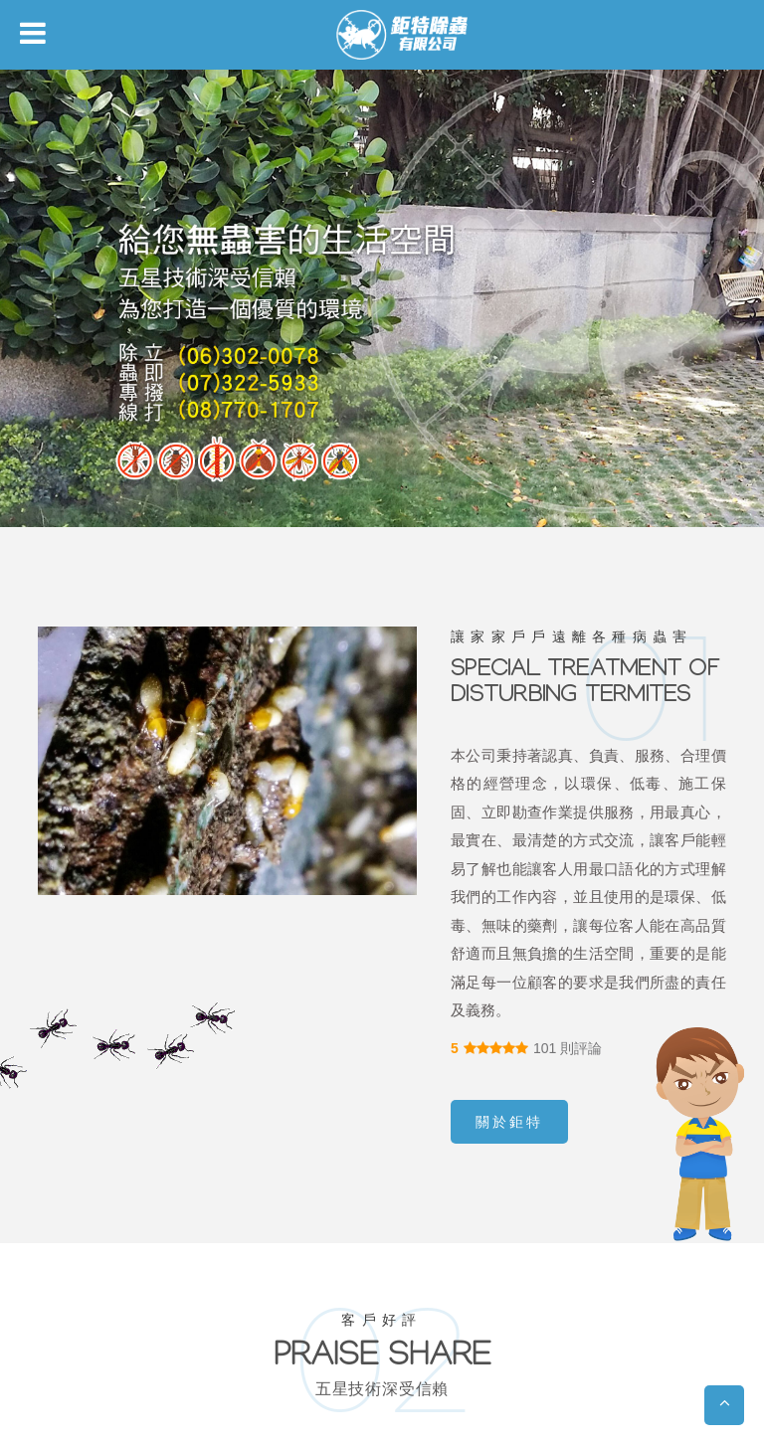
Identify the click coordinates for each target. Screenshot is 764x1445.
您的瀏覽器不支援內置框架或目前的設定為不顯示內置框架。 (382, 722)
